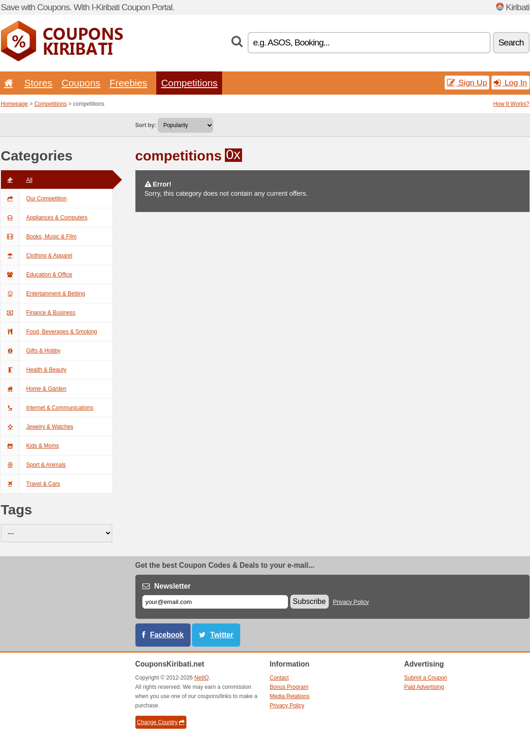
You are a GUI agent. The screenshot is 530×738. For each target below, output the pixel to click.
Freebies (128, 82)
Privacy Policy (351, 602)
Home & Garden (34, 388)
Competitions (189, 82)
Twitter (221, 635)
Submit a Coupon (425, 677)
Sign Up (467, 82)
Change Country (161, 722)
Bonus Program (289, 687)
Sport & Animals (33, 465)
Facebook (167, 635)
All (16, 180)
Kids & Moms (30, 445)
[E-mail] (215, 602)
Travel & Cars (30, 484)
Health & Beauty (34, 369)
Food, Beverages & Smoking (49, 331)
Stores (38, 82)
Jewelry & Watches (37, 426)
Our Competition (34, 198)
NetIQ (201, 677)
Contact (279, 677)
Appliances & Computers (44, 217)
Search (511, 42)
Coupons (81, 82)
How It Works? (511, 104)
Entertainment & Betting (43, 293)
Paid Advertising (424, 687)
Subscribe (309, 601)
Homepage (14, 104)
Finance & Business (38, 312)
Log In (510, 82)
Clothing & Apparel (36, 255)
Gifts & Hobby (31, 350)
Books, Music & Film (39, 236)
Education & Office (36, 274)
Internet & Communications (47, 407)
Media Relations (290, 696)
